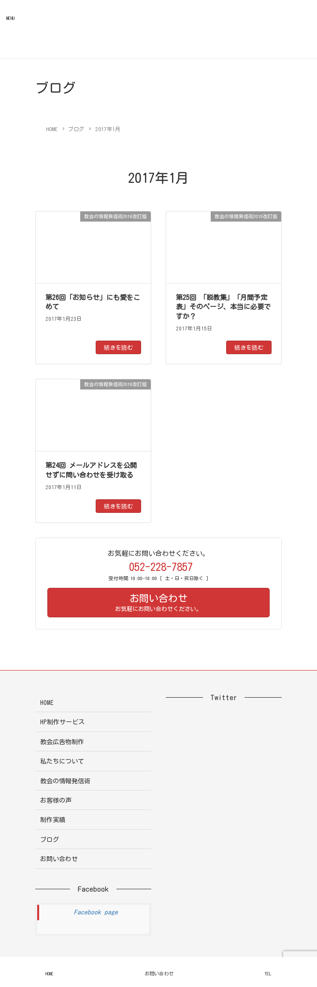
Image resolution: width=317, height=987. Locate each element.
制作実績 (52, 820)
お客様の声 (56, 800)
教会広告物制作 (62, 742)
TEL (268, 973)
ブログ (49, 840)
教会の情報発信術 (65, 781)
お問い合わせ (59, 859)
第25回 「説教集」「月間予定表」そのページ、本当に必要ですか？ (223, 307)
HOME (47, 703)
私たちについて (62, 761)
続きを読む (118, 347)
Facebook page (96, 912)
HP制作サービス (62, 722)
